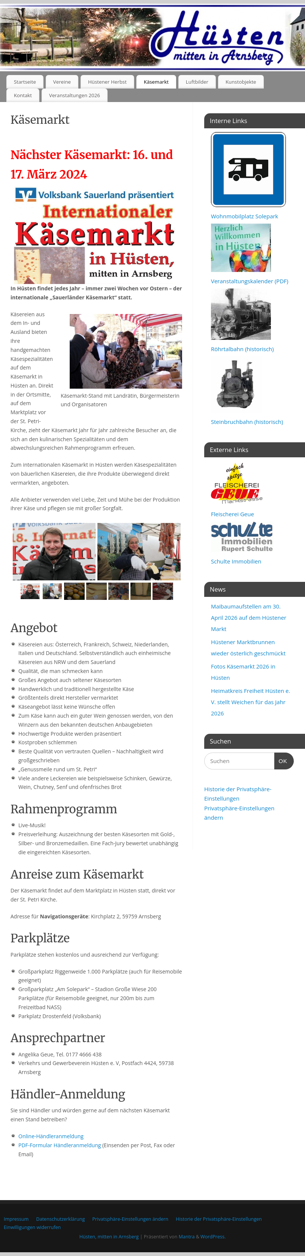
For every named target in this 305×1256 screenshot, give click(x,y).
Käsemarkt (156, 81)
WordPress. (213, 1236)
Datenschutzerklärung (60, 1219)
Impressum (16, 1219)
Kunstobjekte (241, 81)
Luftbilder (197, 81)
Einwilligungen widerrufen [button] (32, 1227)
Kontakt (23, 95)
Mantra (187, 1236)
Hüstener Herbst (107, 81)
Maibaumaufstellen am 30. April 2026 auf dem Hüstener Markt (248, 617)
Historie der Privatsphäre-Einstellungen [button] (219, 1219)
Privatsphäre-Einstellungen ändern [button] (130, 1219)
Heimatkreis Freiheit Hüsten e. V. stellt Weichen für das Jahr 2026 (250, 702)
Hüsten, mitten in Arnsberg (109, 1236)
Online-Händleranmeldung (51, 1136)
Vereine (62, 81)
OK (281, 760)
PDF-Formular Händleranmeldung (59, 1145)
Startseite (25, 81)
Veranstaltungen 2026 (74, 95)
